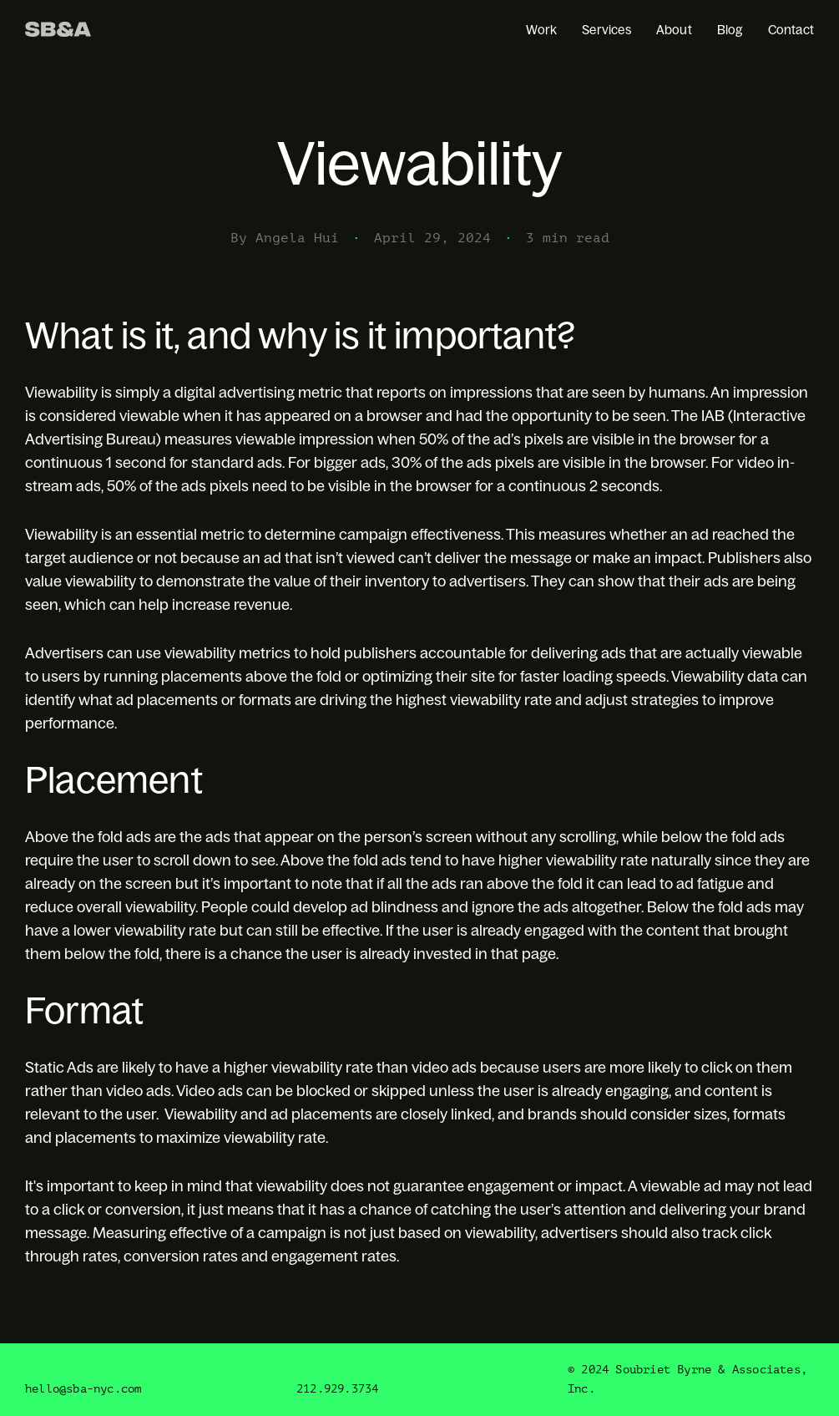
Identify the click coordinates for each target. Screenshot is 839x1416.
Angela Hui (297, 238)
